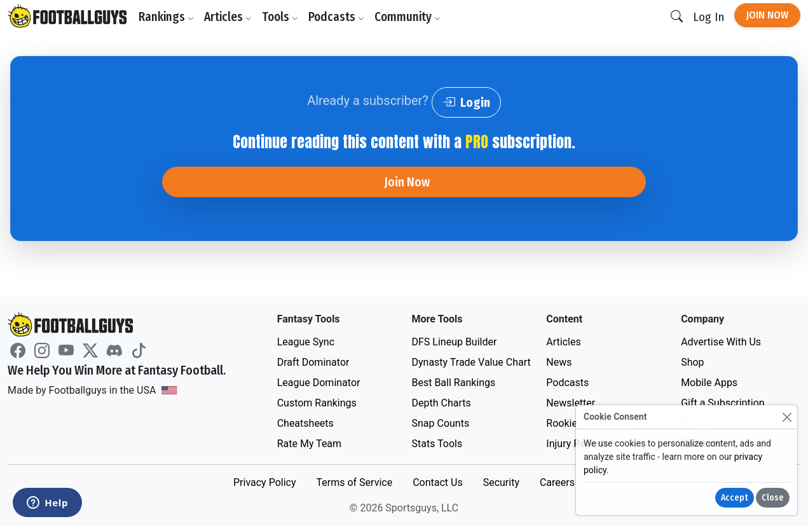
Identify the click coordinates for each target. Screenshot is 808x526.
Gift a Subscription (723, 403)
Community (407, 17)
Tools (280, 17)
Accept (734, 497)
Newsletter (570, 403)
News (559, 362)
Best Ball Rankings (453, 383)
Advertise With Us (721, 342)
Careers (557, 482)
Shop (692, 362)
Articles (228, 17)
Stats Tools (436, 444)
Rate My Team (309, 444)
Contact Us (438, 482)
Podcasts (336, 17)
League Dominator (318, 383)
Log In (708, 17)
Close (773, 497)
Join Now (767, 15)
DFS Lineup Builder (453, 342)
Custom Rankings (317, 403)
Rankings (166, 17)
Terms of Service (354, 482)
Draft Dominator (313, 362)
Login (466, 102)
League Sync (305, 342)
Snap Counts (440, 423)
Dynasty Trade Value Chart (470, 362)
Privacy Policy (264, 482)
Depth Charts (440, 403)
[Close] (786, 417)
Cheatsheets (305, 423)
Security (501, 482)
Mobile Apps (709, 383)
